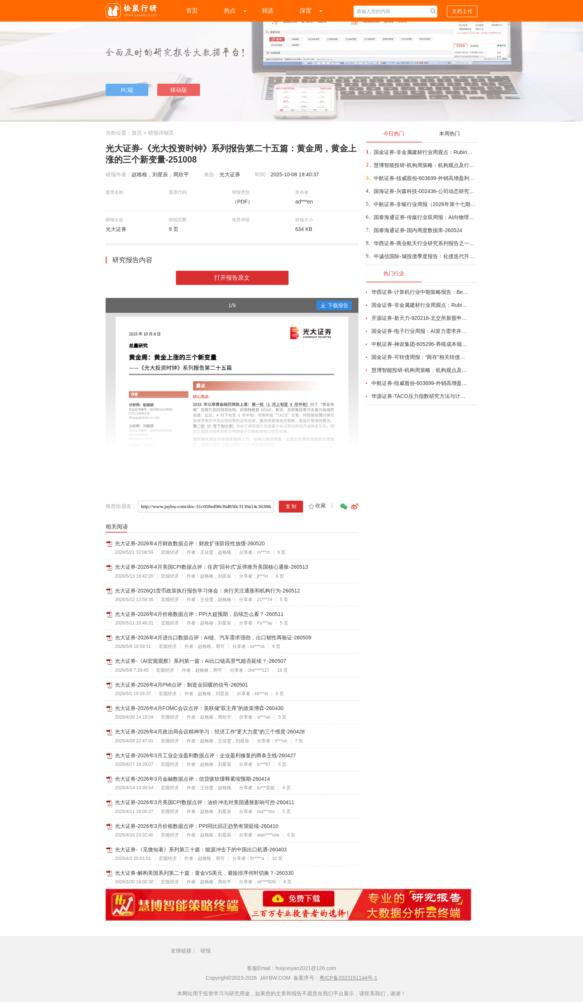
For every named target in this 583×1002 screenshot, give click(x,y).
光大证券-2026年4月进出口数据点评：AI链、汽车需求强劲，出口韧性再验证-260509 (213, 637)
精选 (268, 10)
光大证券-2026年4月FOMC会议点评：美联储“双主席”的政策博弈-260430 (199, 708)
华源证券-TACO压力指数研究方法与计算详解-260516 (420, 396)
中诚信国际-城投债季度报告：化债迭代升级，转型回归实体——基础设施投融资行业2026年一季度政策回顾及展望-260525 (425, 256)
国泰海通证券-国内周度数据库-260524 (418, 230)
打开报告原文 (232, 277)
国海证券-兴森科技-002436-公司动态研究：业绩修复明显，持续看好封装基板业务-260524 (425, 191)
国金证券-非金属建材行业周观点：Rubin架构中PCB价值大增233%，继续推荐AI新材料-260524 (425, 152)
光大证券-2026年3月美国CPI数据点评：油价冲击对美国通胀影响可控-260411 (204, 802)
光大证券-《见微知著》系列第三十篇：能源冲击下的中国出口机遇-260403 (201, 849)
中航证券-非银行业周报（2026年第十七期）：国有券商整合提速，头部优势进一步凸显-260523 (425, 204)
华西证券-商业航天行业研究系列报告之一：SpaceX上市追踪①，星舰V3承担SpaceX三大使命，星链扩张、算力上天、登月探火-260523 (425, 243)
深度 (306, 10)
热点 (230, 10)
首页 (192, 10)
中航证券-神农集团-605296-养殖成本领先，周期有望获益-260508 (420, 344)
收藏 (316, 505)
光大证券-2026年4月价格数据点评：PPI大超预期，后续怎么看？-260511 (199, 614)
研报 (205, 951)
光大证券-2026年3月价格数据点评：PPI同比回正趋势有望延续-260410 (196, 826)
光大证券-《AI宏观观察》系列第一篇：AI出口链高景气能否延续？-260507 (200, 661)
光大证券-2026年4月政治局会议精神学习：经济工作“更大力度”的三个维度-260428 (210, 732)
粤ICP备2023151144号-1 (348, 978)
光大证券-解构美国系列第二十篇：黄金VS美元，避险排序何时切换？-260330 (204, 873)
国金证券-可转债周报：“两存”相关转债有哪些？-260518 (420, 357)
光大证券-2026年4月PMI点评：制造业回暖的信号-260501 (181, 685)
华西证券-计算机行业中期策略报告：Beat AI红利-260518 (420, 292)
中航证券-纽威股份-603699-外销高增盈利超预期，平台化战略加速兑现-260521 (425, 178)
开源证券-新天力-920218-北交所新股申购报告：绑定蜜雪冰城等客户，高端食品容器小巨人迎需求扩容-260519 (420, 318)
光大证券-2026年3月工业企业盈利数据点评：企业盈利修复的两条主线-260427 (205, 755)
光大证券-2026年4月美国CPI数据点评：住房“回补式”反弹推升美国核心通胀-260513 (211, 567)
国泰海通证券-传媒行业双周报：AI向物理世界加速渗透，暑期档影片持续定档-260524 (425, 217)
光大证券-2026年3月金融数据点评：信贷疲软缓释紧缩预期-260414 (192, 779)
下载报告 (334, 305)
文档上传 (462, 11)
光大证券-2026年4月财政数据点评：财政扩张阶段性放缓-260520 (190, 543)
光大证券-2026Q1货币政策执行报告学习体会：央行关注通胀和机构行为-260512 (207, 591)
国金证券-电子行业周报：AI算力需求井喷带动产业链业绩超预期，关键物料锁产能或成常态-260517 (420, 331)
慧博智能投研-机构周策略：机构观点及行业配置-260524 (425, 165)
